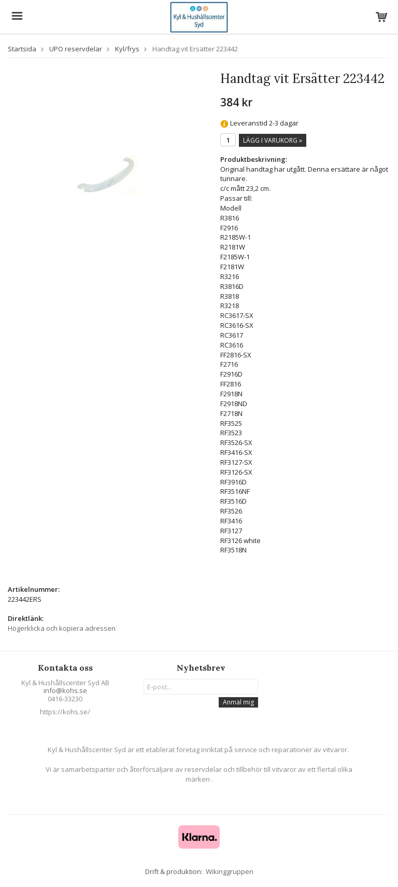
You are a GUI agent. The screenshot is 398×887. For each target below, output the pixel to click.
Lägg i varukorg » (272, 140)
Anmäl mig (238, 702)
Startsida (22, 48)
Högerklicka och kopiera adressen (62, 628)
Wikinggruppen (229, 871)
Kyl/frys (127, 48)
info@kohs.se (65, 690)
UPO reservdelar (75, 48)
